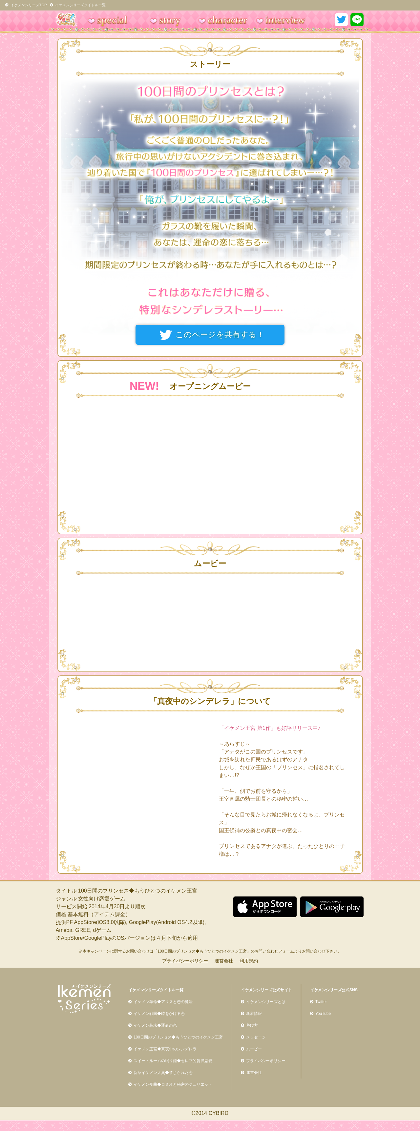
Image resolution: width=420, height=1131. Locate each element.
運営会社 (224, 960)
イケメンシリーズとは (265, 1001)
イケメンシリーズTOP (26, 5)
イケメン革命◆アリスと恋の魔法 (163, 1001)
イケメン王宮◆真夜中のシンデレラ (165, 1049)
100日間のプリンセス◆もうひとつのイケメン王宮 (178, 1037)
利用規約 (249, 960)
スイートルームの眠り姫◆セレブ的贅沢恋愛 (173, 1061)
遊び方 (252, 1025)
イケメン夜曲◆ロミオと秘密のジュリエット (173, 1084)
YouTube (323, 1013)
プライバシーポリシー (185, 960)
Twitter (321, 1001)
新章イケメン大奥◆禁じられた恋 (163, 1072)
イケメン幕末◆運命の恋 (155, 1025)
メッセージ (256, 1037)
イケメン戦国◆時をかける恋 (159, 1013)
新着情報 (254, 1013)
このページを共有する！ (220, 334)
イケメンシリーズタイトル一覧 (78, 5)
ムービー (254, 1049)
